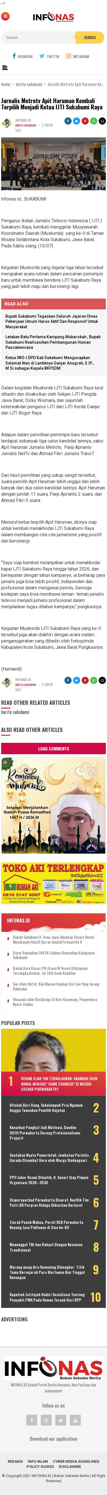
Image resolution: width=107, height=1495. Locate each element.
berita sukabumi (27, 125)
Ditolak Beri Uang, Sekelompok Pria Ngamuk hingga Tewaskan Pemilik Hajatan (46, 1107)
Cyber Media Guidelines (76, 1461)
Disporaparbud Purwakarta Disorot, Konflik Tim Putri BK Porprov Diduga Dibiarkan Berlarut (49, 1202)
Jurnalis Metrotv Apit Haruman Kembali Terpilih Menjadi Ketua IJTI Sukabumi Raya (51, 104)
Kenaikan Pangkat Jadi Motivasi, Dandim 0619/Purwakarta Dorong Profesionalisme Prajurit (45, 1132)
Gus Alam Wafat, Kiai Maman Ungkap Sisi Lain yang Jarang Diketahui (56, 986)
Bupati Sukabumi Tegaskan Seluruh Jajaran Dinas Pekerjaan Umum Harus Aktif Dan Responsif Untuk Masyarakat (51, 321)
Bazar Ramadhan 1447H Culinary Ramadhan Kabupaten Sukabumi (53, 955)
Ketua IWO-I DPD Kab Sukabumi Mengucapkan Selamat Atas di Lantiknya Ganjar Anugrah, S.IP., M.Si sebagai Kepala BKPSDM (49, 363)
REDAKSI (15, 1461)
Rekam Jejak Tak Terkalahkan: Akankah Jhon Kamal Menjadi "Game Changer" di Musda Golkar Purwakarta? (59, 1083)
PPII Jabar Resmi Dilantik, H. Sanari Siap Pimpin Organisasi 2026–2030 (49, 1180)
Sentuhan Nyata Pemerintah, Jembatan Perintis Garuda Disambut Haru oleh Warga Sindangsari (49, 1157)
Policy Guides (40, 1466)
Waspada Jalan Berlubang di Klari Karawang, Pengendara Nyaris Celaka (55, 1002)
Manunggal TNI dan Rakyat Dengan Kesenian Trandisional (46, 1247)
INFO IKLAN (38, 1461)
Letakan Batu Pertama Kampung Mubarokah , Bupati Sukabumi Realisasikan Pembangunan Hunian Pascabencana (53, 342)
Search (90, 37)
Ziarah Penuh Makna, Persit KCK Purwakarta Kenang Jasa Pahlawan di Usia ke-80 (46, 1225)
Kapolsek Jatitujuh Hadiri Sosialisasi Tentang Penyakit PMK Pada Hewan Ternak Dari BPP (47, 1297)
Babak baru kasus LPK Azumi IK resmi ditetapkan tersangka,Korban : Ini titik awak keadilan (50, 971)
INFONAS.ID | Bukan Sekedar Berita (60, 1476)
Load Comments (53, 748)
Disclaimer (70, 1466)
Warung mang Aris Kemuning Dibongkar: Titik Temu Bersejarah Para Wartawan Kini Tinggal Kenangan (47, 1272)
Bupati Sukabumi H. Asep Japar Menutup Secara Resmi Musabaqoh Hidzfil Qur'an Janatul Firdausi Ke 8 (53, 939)
